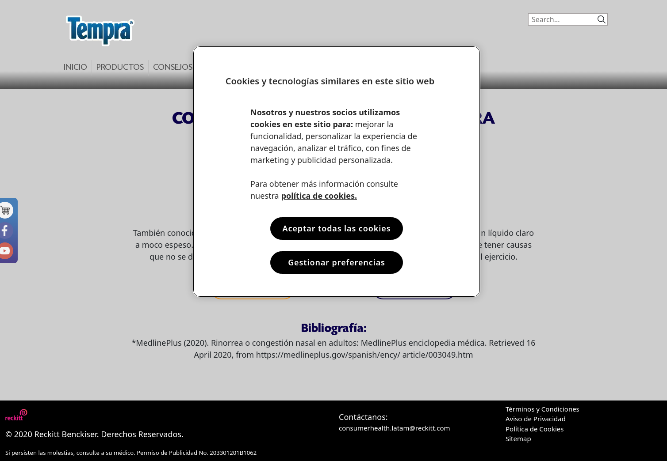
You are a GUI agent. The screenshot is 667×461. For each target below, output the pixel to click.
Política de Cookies (535, 428)
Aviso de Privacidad (536, 418)
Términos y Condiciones (542, 408)
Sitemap (518, 438)
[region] (336, 171)
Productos (120, 68)
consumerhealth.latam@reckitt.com (394, 427)
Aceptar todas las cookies (336, 228)
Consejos (172, 68)
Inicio (75, 68)
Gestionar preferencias (336, 262)
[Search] (560, 19)
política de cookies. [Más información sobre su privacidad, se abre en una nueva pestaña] (319, 195)
